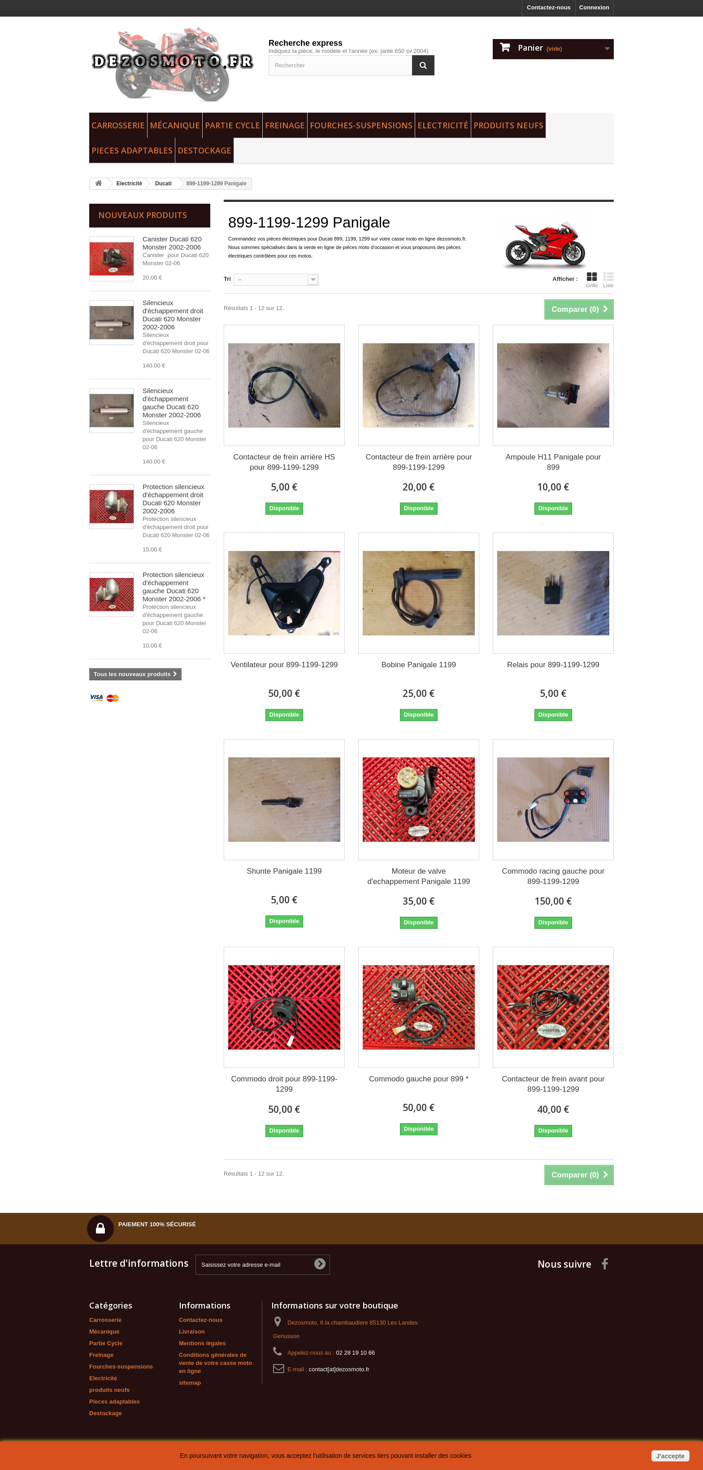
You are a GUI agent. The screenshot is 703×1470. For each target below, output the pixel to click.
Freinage (285, 125)
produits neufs (508, 125)
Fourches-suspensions (361, 125)
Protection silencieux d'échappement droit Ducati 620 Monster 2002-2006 (173, 499)
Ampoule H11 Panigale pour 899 (553, 462)
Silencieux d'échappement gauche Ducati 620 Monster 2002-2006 (172, 403)
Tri (227, 279)
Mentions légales (202, 1343)
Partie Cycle (232, 125)
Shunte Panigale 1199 (284, 871)
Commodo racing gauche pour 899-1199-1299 (553, 876)
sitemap (190, 1382)
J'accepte (670, 1456)
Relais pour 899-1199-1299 (553, 665)
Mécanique (175, 125)
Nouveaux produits (142, 215)
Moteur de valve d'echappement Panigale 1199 (418, 876)
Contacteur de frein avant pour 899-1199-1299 (553, 1084)
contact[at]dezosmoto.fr (339, 1369)
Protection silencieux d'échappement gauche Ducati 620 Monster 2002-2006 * (174, 587)
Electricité (443, 125)
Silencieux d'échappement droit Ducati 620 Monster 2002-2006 (173, 315)
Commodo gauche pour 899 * (419, 1079)
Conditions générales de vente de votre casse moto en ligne (215, 1363)
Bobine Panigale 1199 (419, 665)
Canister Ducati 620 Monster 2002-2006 (172, 243)
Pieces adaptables (132, 150)
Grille (592, 280)
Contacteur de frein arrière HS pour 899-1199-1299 (284, 462)
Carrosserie (118, 125)
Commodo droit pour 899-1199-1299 (284, 1084)
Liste (608, 280)
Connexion (594, 7)
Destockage (204, 150)
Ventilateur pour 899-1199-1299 (284, 665)
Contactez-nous (549, 7)
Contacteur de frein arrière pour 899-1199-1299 (418, 462)
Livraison (192, 1331)
